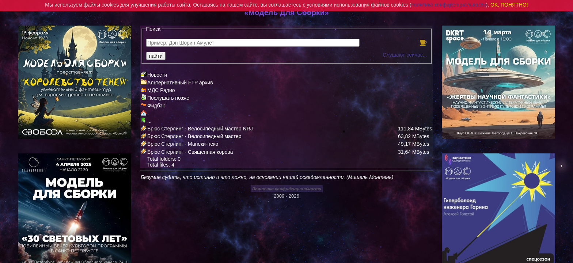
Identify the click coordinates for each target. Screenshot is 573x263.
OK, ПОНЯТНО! (509, 5)
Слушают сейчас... (405, 55)
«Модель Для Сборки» (286, 12)
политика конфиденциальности (448, 5)
